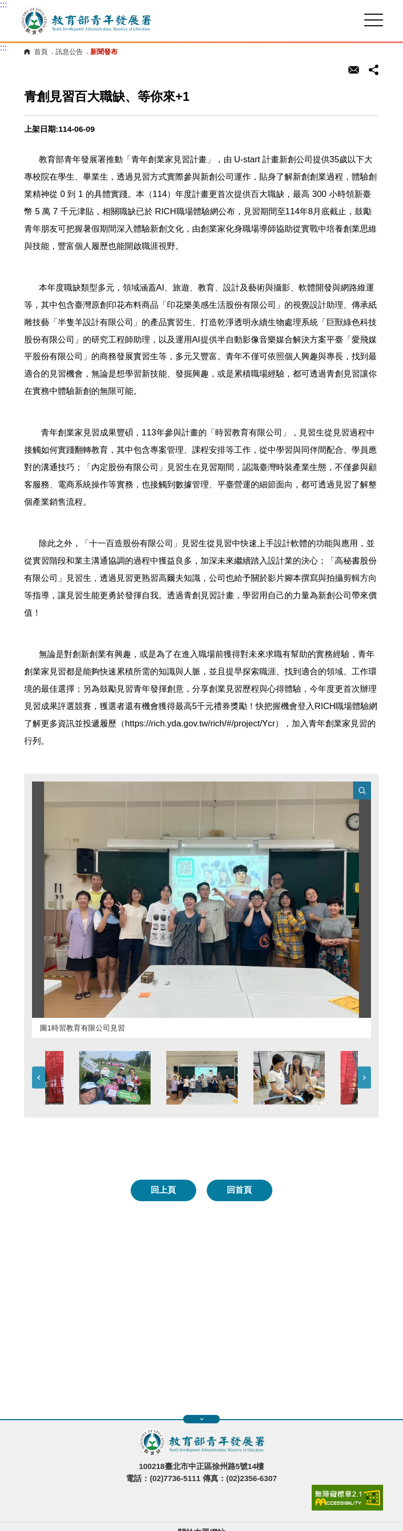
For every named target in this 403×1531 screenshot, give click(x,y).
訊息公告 (69, 51)
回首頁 (239, 1189)
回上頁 (163, 1189)
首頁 (41, 51)
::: (3, 4)
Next (364, 1078)
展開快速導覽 (202, 1419)
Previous (38, 1078)
